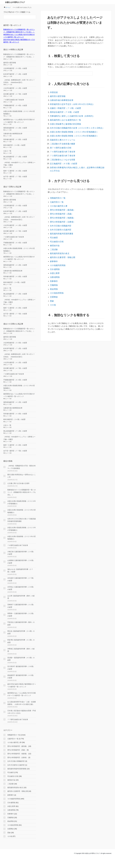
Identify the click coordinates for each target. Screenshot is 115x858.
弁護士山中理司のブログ (15, 2)
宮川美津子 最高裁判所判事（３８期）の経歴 (21, 668)
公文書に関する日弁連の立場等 (18, 483)
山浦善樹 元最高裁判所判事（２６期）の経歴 (21, 561)
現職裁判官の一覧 (57, 189)
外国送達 (53, 92)
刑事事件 (53, 264)
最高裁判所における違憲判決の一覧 (64, 117)
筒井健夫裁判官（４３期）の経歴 (15, 139)
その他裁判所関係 (57, 250)
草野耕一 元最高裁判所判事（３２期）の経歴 (21, 615)
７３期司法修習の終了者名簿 (61, 149)
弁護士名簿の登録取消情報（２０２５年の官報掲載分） (21, 529)
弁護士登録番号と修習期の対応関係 (64, 120)
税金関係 (53, 271)
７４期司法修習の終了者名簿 (61, 145)
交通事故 (53, 278)
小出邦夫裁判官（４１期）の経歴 (15, 88)
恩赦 (52, 282)
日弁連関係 (54, 253)
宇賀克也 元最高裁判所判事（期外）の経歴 (21, 623)
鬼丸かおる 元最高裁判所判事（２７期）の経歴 (20, 570)
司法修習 (53, 225)
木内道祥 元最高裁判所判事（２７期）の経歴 (21, 579)
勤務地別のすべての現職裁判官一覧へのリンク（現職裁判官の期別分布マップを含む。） (21, 492)
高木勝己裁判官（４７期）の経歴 (15, 94)
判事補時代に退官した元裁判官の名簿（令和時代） (70, 113)
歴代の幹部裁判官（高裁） (61, 204)
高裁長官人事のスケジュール (61, 135)
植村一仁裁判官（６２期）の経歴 (15, 171)
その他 (52, 285)
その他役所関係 (56, 274)
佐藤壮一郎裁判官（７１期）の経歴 (64, 106)
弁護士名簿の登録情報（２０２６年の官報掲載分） (21, 511)
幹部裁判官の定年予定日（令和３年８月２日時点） (70, 103)
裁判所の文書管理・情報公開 (61, 243)
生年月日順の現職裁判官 (60, 214)
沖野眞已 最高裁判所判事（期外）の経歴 (21, 650)
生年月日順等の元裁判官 (60, 218)
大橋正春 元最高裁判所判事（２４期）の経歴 (21, 553)
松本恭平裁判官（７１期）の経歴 (15, 74)
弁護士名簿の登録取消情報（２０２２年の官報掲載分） (72, 131)
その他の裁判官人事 (58, 196)
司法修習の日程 (56, 228)
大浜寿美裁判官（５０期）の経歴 (15, 68)
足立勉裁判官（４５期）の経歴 (62, 156)
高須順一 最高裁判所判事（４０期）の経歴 (21, 659)
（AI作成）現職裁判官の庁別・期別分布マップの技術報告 (21, 467)
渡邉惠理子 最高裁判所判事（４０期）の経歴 (21, 676)
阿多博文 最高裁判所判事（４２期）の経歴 (21, 641)
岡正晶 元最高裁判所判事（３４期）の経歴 (21, 632)
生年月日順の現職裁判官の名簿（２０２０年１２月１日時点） (75, 124)
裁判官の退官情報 (57, 96)
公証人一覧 (7, 151)
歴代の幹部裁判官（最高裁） (61, 200)
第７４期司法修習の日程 (60, 142)
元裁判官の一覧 (56, 193)
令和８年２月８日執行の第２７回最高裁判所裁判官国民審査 (21, 520)
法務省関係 (54, 260)
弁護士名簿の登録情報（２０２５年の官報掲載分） (21, 538)
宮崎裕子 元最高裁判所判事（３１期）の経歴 (21, 606)
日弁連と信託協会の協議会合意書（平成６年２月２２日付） (21, 712)
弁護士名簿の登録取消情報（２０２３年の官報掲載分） (72, 128)
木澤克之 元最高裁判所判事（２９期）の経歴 (21, 588)
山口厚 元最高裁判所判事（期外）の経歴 (21, 597)
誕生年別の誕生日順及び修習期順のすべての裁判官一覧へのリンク (21, 685)
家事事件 (53, 246)
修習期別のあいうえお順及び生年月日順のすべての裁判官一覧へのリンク (21, 694)
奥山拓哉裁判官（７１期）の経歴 (15, 157)
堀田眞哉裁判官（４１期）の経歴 (15, 128)
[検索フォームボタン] (91, 73)
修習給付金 (54, 232)
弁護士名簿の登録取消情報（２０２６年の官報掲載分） (21, 502)
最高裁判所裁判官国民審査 (61, 221)
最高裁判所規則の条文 (59, 239)
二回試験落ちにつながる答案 (61, 152)
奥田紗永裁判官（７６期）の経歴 (63, 110)
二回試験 (53, 235)
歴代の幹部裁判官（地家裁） (61, 207)
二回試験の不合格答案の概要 (61, 138)
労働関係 (53, 267)
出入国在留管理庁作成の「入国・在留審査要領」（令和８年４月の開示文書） (21, 703)
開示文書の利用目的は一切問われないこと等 (21, 476)
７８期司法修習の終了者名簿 (13, 100)
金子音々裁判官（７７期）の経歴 (15, 176)
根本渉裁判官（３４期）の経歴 (14, 145)
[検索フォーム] (68, 73)
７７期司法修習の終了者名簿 (17, 719)
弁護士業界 (54, 257)
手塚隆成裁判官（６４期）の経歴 (15, 105)
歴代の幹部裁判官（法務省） (61, 211)
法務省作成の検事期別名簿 (61, 99)
